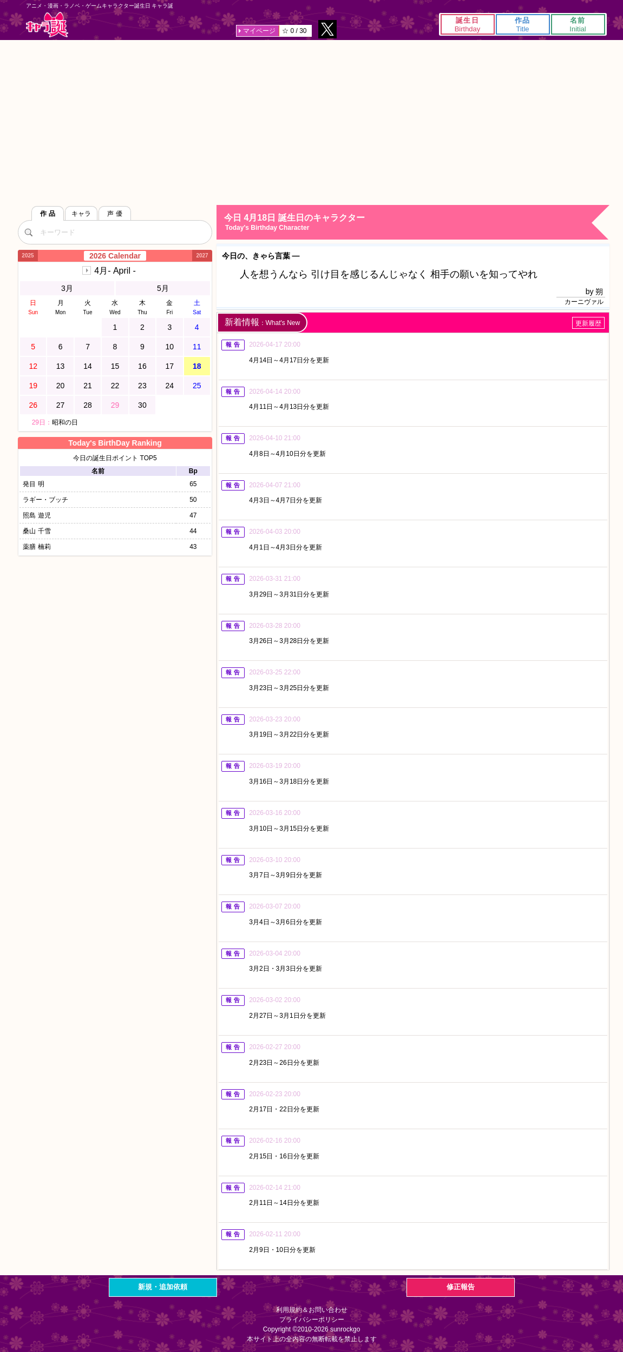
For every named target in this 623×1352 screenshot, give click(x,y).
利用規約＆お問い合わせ (311, 1310)
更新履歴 (588, 323)
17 (170, 366)
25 (197, 385)
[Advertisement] (311, 121)
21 (87, 385)
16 (142, 366)
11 (197, 346)
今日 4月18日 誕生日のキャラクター (416, 222)
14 (87, 366)
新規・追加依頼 (162, 1287)
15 (115, 366)
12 (33, 366)
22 (115, 385)
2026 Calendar (115, 255)
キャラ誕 (47, 24)
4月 (114, 270)
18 (197, 366)
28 (87, 405)
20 (60, 385)
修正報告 (461, 1287)
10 (170, 346)
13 (60, 366)
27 (60, 405)
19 (33, 385)
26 (33, 405)
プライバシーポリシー (311, 1319)
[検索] (29, 232)
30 (142, 405)
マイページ (259, 31)
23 (142, 385)
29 (115, 405)
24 (170, 385)
